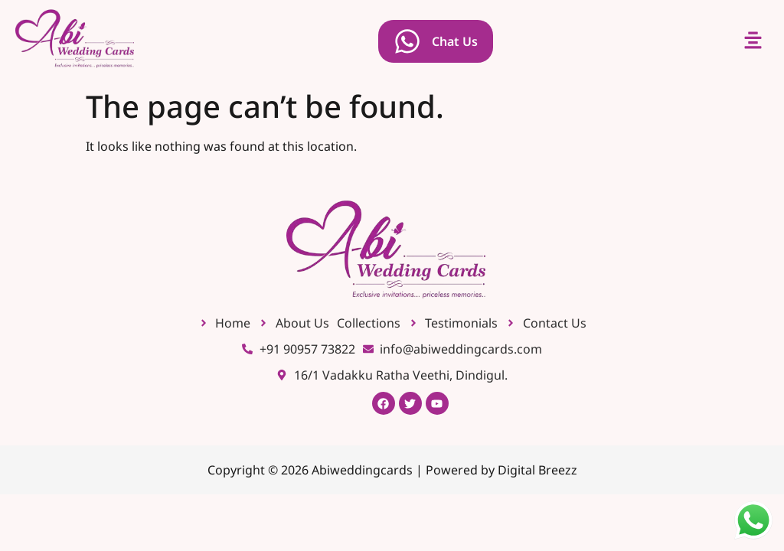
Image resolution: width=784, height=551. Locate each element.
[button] (753, 41)
